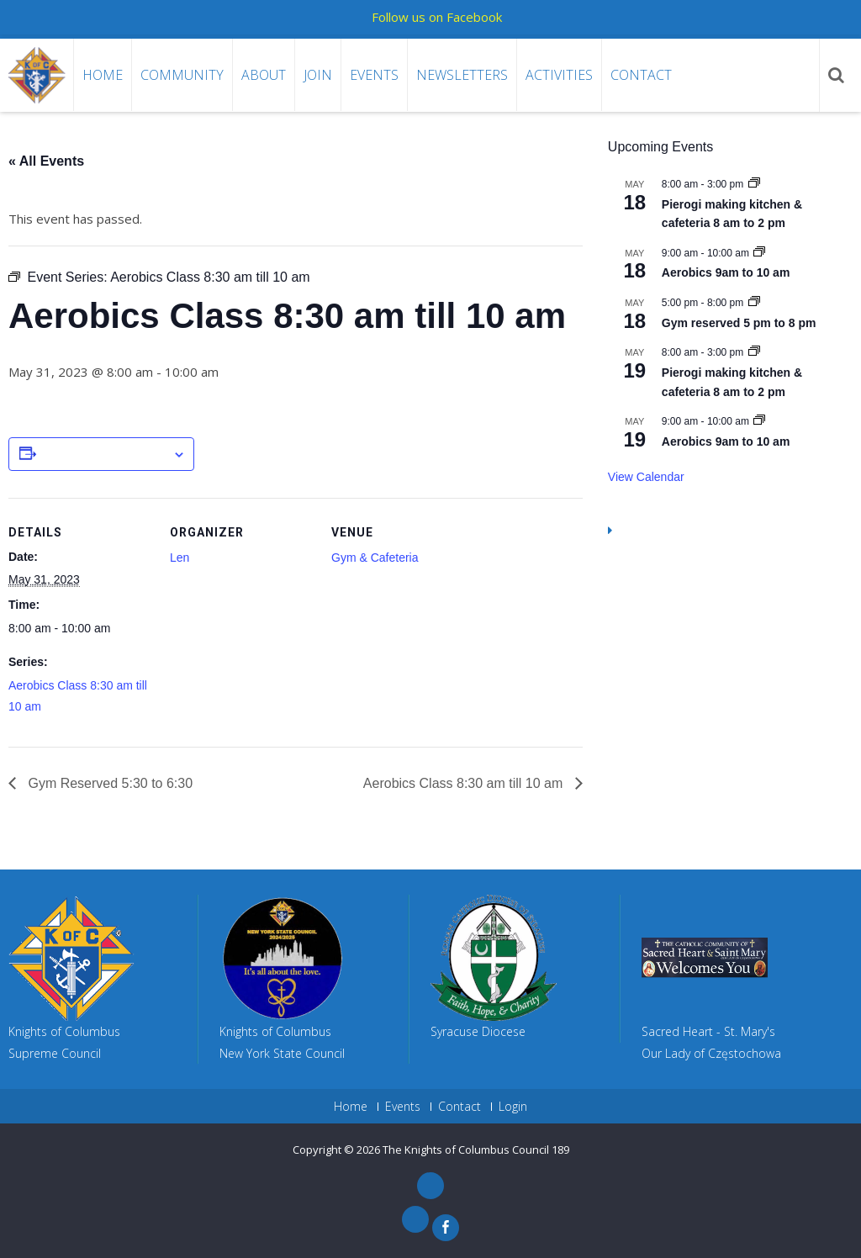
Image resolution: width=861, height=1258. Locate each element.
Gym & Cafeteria (374, 557)
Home (102, 75)
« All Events (46, 161)
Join (318, 75)
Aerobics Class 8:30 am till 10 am (465, 783)
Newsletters (462, 75)
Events (374, 75)
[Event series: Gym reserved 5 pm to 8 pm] (754, 303)
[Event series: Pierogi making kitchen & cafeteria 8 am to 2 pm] (754, 184)
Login (513, 1106)
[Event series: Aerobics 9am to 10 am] (759, 253)
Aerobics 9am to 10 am (726, 272)
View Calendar (646, 477)
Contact (641, 75)
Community (182, 75)
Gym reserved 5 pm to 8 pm (739, 323)
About (263, 75)
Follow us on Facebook (437, 16)
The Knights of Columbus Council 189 (476, 1149)
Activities (559, 75)
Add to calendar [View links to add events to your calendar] (104, 455)
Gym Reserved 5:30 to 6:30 (108, 783)
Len (179, 557)
